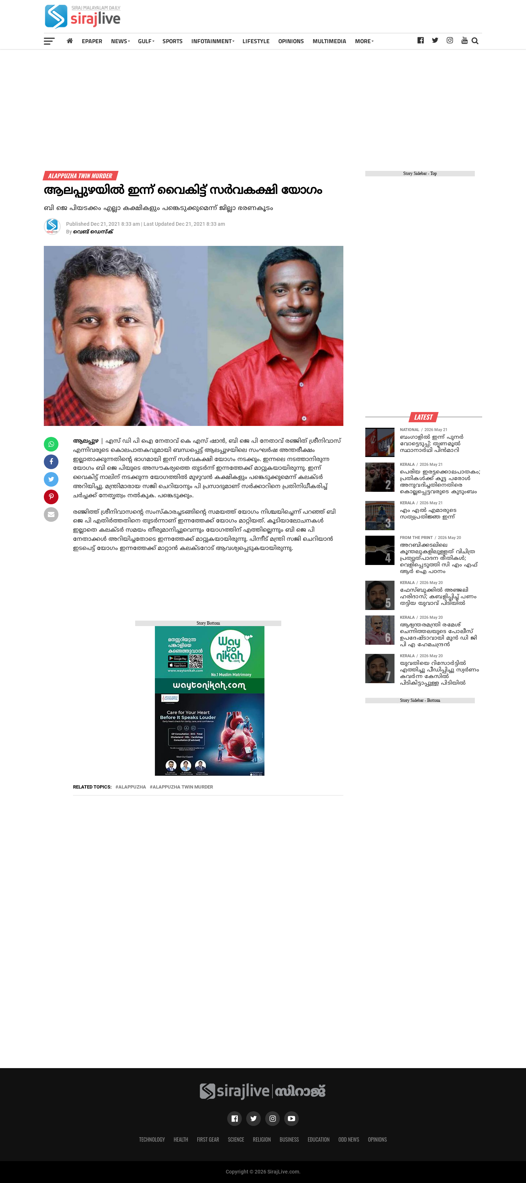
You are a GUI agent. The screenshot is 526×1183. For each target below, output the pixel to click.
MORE (363, 41)
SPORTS (173, 41)
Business (289, 1139)
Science (236, 1139)
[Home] (69, 41)
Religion (262, 1139)
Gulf (145, 41)
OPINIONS (291, 41)
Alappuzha (132, 787)
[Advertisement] (348, 19)
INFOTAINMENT (211, 41)
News (119, 41)
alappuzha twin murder (183, 787)
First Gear (208, 1139)
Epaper (92, 41)
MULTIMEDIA (329, 41)
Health (181, 1139)
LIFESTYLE (256, 41)
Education (318, 1139)
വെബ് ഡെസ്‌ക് (93, 232)
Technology (152, 1139)
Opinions (377, 1139)
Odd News (348, 1139)
